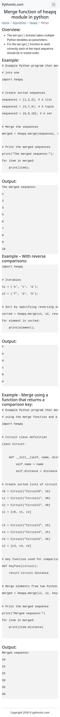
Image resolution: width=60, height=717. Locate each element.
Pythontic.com (12, 4)
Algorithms (19, 23)
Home (5, 23)
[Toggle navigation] (53, 4)
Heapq (33, 23)
